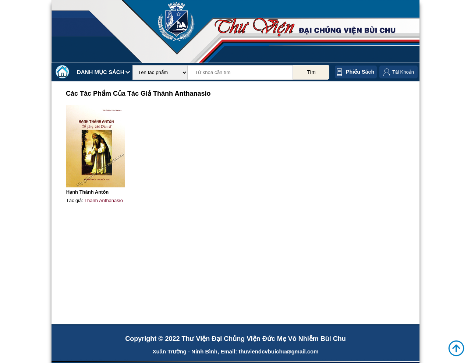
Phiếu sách (360, 72)
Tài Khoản (403, 72)
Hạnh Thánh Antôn (87, 192)
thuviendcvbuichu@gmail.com (278, 351)
